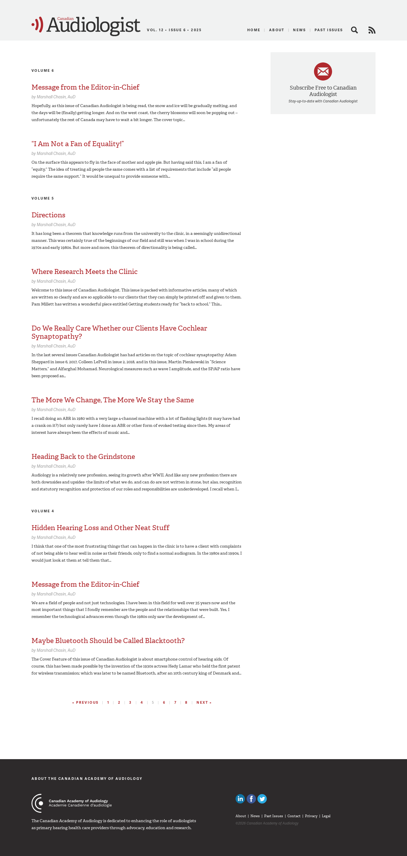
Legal (326, 816)
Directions (48, 215)
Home (254, 29)
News (299, 29)
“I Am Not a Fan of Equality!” (77, 144)
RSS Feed (372, 30)
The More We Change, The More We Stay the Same (112, 400)
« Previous (85, 702)
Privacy (311, 816)
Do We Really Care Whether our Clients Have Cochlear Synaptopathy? (119, 332)
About (277, 29)
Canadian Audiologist (86, 26)
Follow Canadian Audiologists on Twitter (262, 798)
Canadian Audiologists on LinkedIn (240, 798)
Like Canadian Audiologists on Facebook (251, 798)
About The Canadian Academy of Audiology (87, 778)
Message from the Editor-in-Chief (85, 87)
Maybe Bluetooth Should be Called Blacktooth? (108, 640)
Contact (294, 816)
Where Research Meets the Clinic (84, 271)
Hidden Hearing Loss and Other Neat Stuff (100, 527)
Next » (204, 702)
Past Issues (329, 29)
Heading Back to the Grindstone (83, 456)
